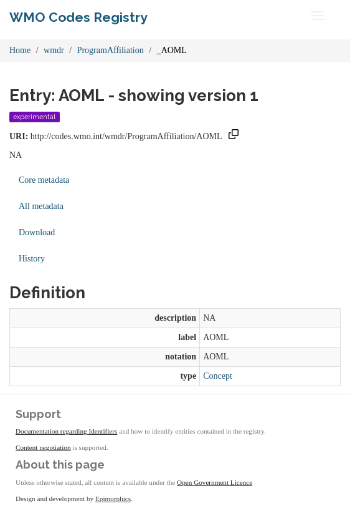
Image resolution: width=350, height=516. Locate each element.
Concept (217, 376)
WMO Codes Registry (78, 17)
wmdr (54, 50)
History (32, 258)
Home (20, 50)
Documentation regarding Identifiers (66, 431)
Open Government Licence (214, 482)
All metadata (41, 206)
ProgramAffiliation (110, 50)
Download (37, 232)
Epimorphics (113, 498)
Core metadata (44, 180)
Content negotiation (43, 447)
